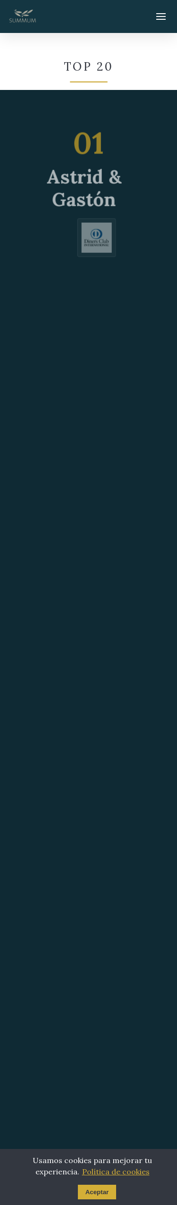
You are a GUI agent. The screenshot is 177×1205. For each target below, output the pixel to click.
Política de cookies (116, 1171)
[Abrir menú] (160, 16)
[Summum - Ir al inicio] (23, 16)
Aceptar (97, 1192)
